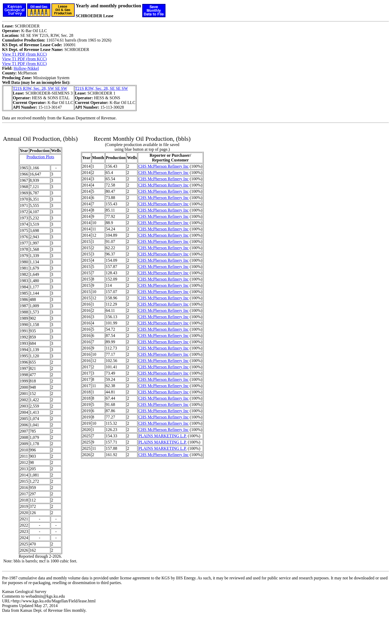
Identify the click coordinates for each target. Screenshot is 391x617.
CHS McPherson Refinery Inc (163, 166)
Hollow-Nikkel (26, 68)
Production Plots (40, 157)
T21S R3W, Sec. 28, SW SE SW (40, 88)
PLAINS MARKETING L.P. (162, 436)
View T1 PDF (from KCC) (24, 54)
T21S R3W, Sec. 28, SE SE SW (101, 88)
